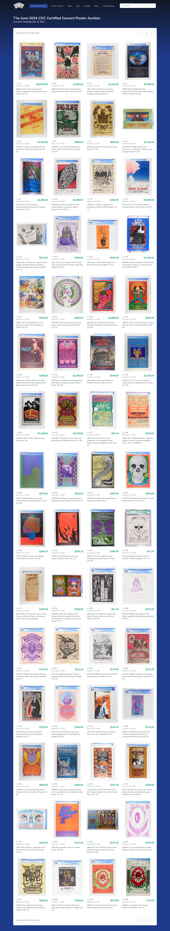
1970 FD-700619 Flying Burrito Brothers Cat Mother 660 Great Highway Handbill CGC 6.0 (31, 676)
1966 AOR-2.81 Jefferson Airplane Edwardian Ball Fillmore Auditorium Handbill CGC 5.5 (29, 734)
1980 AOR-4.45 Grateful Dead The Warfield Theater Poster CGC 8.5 (100, 381)
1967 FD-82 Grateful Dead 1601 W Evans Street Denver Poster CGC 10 (138, 499)
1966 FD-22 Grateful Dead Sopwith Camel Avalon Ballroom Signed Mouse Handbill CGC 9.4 (30, 907)
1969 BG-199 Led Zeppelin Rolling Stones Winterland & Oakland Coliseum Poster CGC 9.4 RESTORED (138, 264)
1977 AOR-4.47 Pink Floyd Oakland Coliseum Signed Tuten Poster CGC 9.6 (136, 206)
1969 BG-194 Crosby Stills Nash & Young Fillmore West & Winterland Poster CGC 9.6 (137, 325)
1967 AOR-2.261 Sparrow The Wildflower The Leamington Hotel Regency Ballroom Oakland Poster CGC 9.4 (102, 441)
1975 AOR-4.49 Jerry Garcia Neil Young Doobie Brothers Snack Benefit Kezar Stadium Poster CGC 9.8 (137, 792)
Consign (87, 6)
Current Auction (57, 6)
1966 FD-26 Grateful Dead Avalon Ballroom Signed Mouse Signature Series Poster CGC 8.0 (31, 91)
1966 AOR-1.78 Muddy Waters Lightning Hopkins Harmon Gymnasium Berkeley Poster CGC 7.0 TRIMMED (137, 440)
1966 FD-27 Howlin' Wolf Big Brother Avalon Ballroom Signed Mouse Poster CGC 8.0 (65, 149)
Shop (70, 6)
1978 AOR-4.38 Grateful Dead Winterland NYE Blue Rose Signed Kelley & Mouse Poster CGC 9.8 (137, 91)
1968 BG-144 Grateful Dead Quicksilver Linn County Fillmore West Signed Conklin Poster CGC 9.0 (67, 792)
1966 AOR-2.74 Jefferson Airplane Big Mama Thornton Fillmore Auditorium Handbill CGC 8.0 (101, 616)
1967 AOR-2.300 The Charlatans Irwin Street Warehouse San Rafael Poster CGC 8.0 (30, 849)
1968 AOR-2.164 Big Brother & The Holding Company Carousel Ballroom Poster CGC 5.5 (30, 325)
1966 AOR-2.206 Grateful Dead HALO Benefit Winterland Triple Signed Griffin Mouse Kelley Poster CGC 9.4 (31, 382)
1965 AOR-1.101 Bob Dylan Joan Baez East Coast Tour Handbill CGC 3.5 (101, 733)
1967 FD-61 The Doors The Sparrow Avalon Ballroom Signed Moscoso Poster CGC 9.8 (137, 382)
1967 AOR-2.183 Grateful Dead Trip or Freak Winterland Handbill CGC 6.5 (101, 263)
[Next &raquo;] (151, 33)
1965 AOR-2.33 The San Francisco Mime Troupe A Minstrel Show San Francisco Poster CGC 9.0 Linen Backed (31, 616)
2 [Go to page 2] (147, 33)
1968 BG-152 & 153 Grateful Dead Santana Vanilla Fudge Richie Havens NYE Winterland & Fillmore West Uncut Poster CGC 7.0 (66, 617)
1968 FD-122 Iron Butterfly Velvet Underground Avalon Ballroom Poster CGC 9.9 (101, 558)
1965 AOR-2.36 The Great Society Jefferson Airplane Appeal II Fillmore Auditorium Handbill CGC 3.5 (100, 91)
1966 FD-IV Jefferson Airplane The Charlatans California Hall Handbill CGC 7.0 (102, 207)
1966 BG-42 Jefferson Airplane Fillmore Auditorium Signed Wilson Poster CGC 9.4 (67, 499)
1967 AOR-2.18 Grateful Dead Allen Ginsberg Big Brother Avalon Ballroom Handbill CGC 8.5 (65, 734)
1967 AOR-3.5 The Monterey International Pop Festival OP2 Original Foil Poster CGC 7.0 (30, 207)
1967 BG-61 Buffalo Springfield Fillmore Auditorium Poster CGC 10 (102, 499)
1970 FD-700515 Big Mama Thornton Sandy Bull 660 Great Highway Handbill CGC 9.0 (66, 676)
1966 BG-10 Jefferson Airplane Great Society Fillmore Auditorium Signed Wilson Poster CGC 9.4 (65, 207)
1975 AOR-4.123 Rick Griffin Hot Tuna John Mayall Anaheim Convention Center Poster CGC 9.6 (102, 792)
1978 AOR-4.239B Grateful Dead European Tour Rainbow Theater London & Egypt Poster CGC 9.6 (137, 149)
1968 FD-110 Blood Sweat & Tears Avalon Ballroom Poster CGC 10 (64, 557)
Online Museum (109, 6)
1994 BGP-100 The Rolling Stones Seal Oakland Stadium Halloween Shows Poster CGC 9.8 (102, 849)
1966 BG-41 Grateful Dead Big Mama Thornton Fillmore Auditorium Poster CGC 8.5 (31, 792)
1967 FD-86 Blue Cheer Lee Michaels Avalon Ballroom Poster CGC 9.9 (30, 557)
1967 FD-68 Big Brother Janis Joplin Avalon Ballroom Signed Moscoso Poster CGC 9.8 (31, 500)
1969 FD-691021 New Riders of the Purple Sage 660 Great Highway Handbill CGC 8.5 (137, 616)
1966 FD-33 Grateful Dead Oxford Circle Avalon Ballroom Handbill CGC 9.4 (102, 906)
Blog (96, 6)
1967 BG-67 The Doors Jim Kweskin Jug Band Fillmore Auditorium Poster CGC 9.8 (66, 439)
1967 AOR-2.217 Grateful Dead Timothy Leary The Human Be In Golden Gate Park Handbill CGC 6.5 (67, 264)
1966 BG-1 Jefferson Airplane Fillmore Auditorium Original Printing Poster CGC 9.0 (31, 149)
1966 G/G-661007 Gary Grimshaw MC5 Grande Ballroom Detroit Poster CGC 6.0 (66, 90)
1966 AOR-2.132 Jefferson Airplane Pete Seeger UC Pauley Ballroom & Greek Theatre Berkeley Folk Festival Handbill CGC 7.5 (31, 266)
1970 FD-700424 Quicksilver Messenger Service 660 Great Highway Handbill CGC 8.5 (137, 676)
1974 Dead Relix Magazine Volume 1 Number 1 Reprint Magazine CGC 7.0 (136, 557)
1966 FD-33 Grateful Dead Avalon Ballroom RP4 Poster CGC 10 (135, 906)
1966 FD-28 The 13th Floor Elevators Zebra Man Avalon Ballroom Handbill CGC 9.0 (67, 907)
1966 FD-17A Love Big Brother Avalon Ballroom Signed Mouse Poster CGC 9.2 (137, 848)
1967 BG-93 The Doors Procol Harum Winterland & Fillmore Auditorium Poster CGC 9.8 (102, 325)
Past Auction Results (38, 6)
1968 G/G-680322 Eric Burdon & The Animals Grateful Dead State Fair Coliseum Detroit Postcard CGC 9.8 (136, 734)
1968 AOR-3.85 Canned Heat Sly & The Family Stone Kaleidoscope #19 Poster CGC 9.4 (66, 325)
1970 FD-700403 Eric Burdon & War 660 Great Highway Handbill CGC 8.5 (102, 675)
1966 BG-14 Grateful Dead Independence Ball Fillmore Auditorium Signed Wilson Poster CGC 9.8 (67, 382)
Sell (77, 6)
